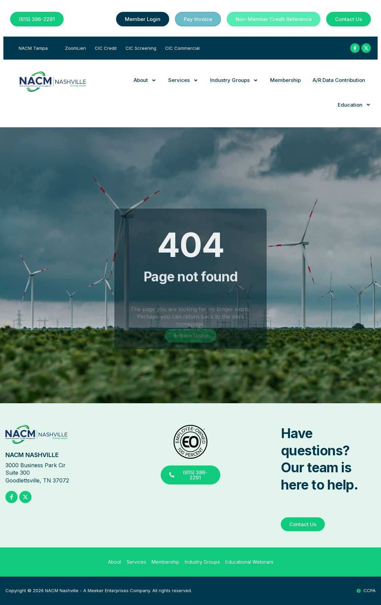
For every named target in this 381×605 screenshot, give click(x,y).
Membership (285, 80)
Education (354, 105)
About (145, 80)
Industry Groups (234, 80)
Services (183, 80)
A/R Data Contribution (339, 80)
